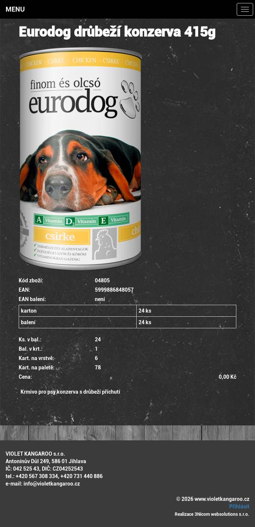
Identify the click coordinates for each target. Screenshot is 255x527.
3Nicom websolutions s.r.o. (222, 514)
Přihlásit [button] (238, 506)
